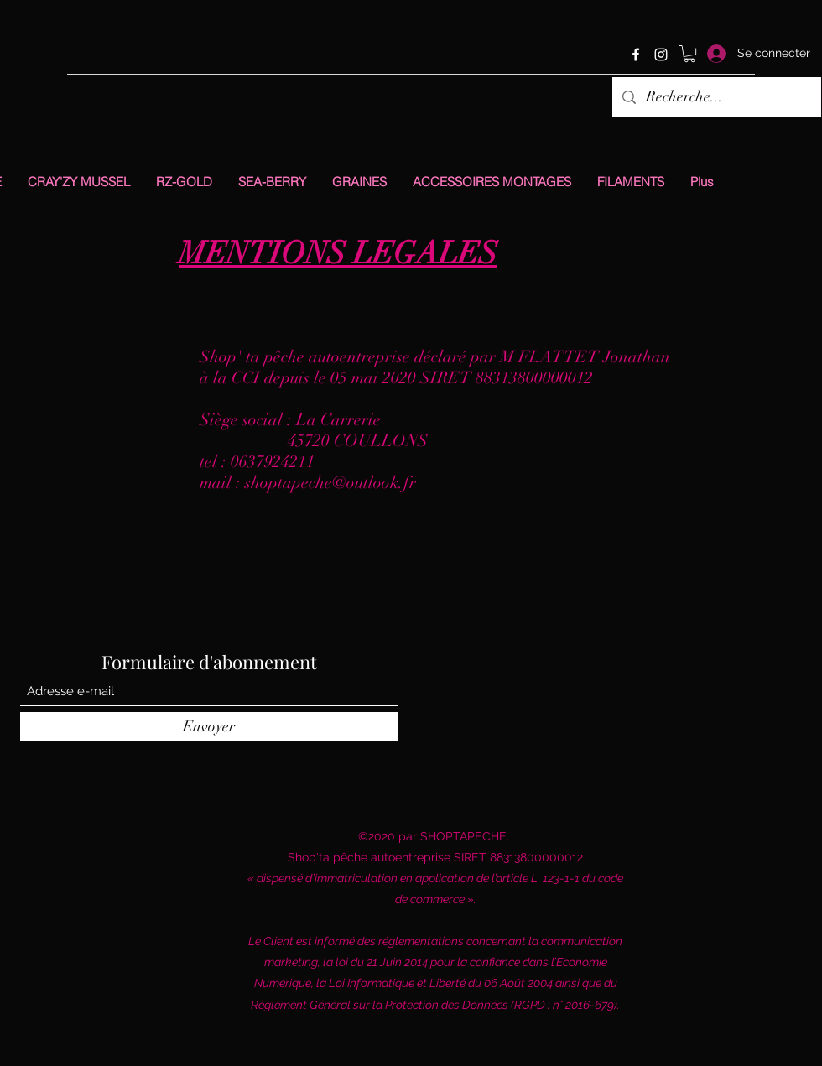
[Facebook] (635, 54)
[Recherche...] (716, 97)
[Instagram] (661, 54)
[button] (689, 53)
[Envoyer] (209, 726)
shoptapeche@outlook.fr (330, 482)
